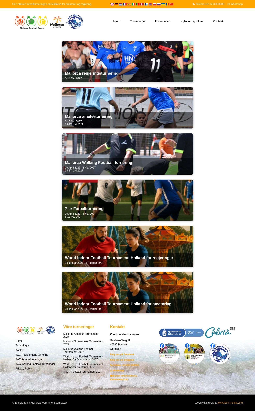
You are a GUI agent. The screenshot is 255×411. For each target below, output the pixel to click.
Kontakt (218, 21)
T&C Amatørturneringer (29, 359)
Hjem (116, 21)
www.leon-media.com (230, 402)
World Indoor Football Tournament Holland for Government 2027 (83, 358)
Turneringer (137, 21)
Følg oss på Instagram (122, 359)
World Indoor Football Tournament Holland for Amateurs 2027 (83, 365)
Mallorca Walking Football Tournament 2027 (78, 350)
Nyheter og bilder (191, 21)
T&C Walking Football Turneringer (35, 364)
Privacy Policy (24, 368)
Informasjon (163, 21)
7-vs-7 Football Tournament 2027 (82, 371)
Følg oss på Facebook (122, 354)
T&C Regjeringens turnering (32, 354)
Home (19, 341)
